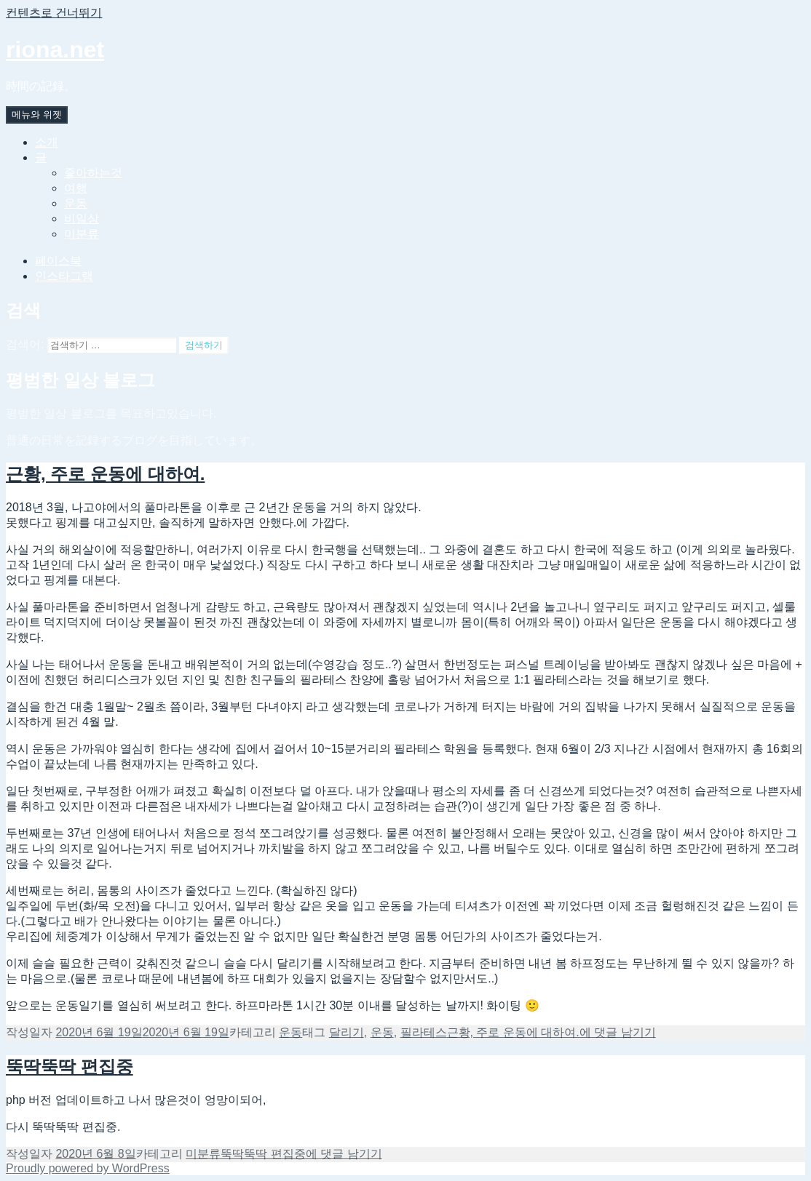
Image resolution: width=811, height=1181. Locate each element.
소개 (46, 142)
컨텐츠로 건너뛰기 (54, 13)
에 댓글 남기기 (551, 1032)
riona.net (55, 49)
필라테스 (423, 1032)
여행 (75, 188)
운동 (75, 203)
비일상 (81, 218)
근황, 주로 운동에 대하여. (105, 474)
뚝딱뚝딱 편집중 (69, 1066)
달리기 (346, 1032)
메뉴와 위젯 (37, 114)
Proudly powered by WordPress (88, 1168)
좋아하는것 (93, 173)
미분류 (81, 234)
